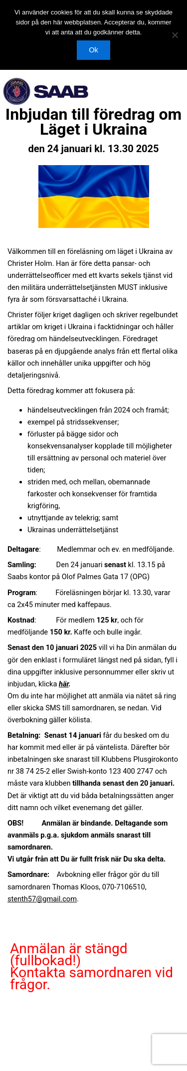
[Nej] (175, 35)
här (64, 683)
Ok (93, 50)
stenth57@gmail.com (42, 898)
